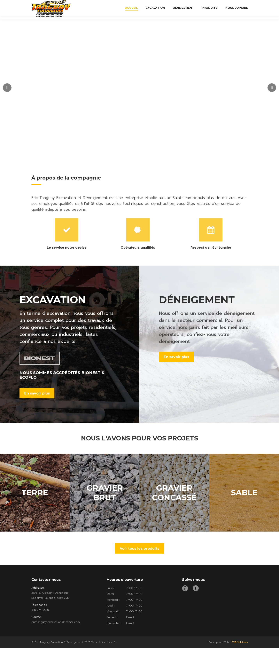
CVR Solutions (239, 642)
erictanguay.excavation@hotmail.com (55, 622)
